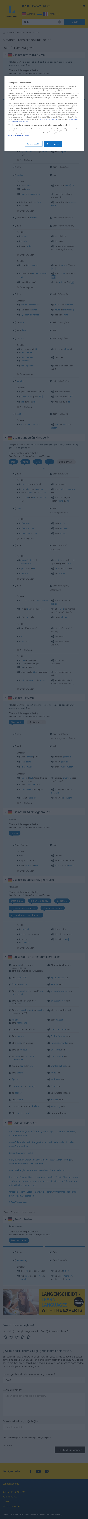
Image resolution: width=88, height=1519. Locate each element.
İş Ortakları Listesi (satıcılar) (18, 243)
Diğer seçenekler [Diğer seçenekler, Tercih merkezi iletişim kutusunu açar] (33, 252)
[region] (44, 221)
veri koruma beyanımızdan (48, 227)
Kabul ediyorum (53, 252)
